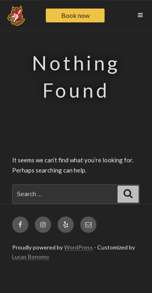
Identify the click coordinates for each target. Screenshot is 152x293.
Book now (75, 15)
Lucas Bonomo (30, 256)
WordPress (78, 247)
